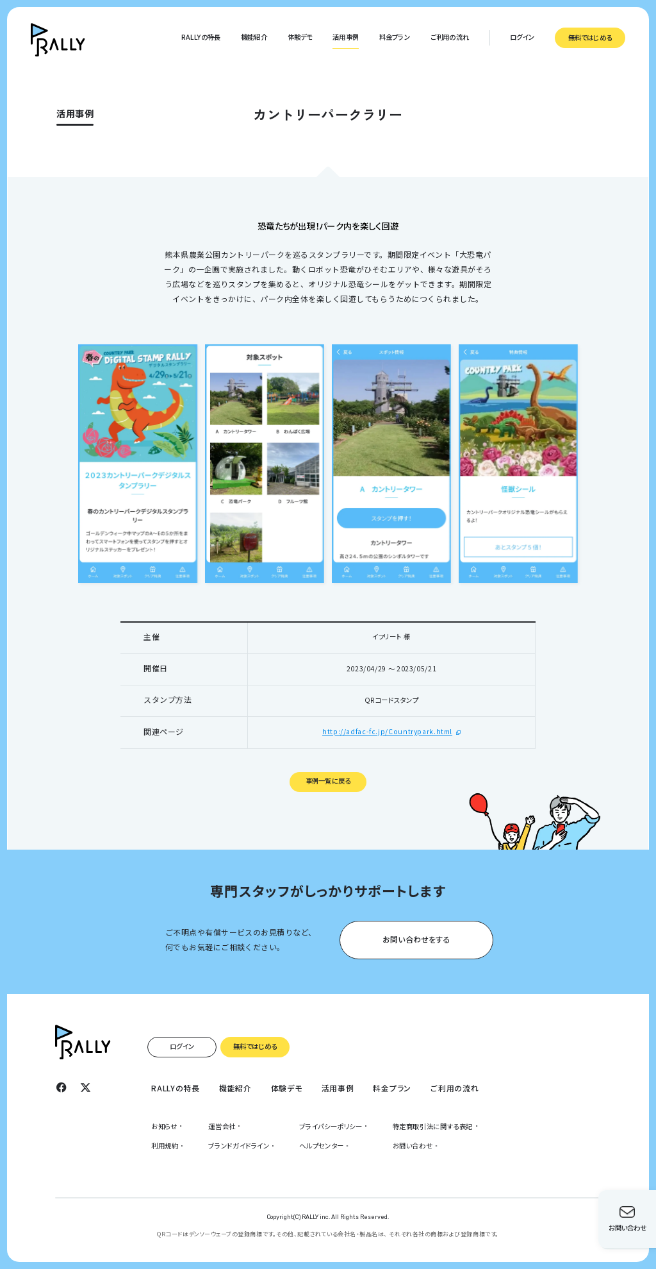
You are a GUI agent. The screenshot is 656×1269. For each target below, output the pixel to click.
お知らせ (164, 1126)
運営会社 (222, 1126)
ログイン (522, 37)
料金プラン (394, 37)
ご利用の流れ (449, 37)
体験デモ (300, 37)
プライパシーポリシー (330, 1126)
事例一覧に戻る (328, 781)
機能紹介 (254, 37)
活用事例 (345, 37)
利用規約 (165, 1145)
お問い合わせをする (416, 938)
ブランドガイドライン (238, 1145)
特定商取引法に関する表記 (433, 1126)
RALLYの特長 (201, 37)
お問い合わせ (413, 1145)
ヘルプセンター (321, 1145)
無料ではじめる (590, 37)
